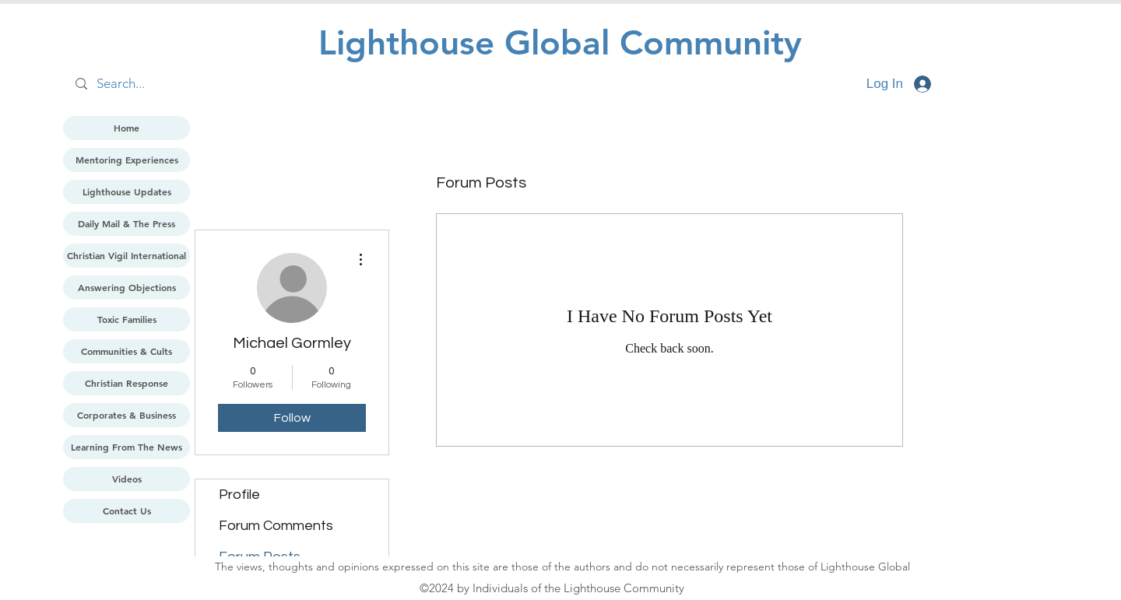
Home (126, 127)
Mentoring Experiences (127, 159)
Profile (239, 494)
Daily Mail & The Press (126, 223)
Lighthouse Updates (127, 191)
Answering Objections (127, 287)
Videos (127, 478)
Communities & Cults (126, 351)
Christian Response (126, 383)
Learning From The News (126, 446)
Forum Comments (276, 525)
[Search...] (227, 84)
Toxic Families (126, 319)
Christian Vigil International (126, 255)
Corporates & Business (126, 415)
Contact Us (127, 510)
